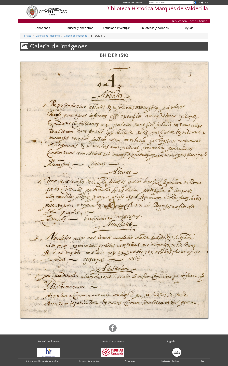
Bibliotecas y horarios (154, 28)
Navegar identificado (132, 2)
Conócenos (42, 28)
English (171, 341)
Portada (27, 35)
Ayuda (189, 28)
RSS (202, 361)
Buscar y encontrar (80, 28)
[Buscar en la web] (192, 2)
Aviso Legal (130, 361)
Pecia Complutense (113, 341)
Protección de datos (170, 361)
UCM (199, 2)
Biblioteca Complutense (189, 21)
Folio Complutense (48, 341)
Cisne (206, 2)
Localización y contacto (90, 361)
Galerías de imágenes (48, 35)
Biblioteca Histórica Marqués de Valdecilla (157, 9)
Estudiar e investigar (116, 28)
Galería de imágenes (75, 35)
